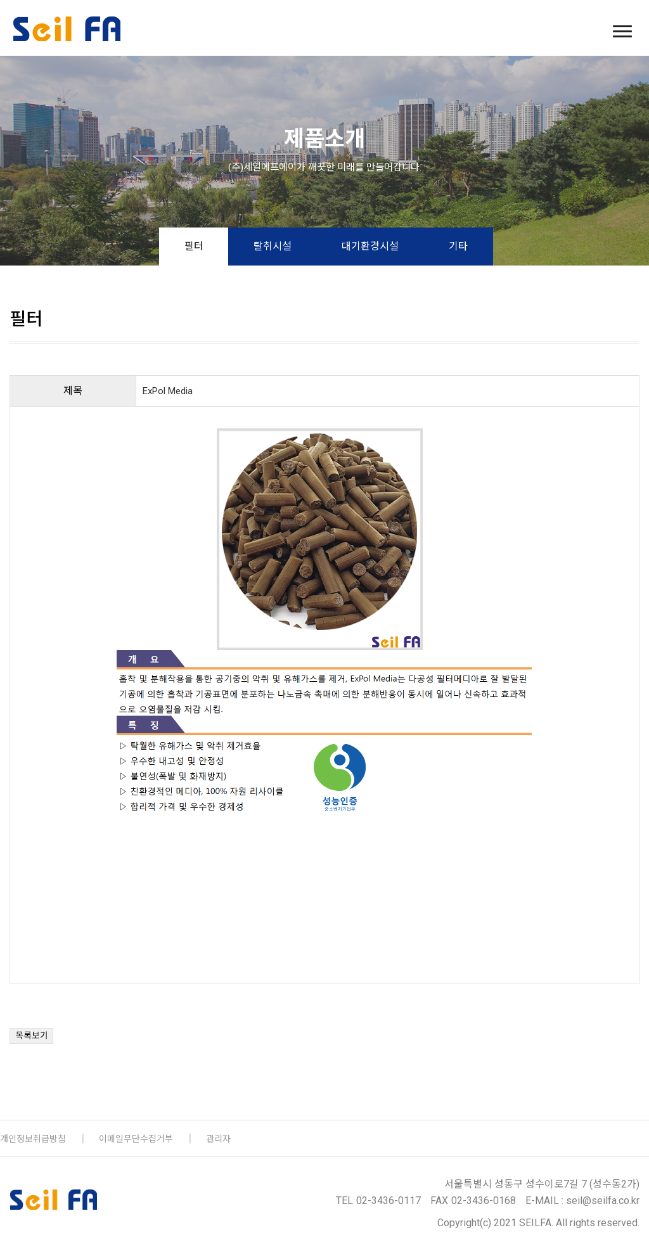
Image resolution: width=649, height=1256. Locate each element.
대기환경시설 (370, 246)
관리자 (218, 1139)
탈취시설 (273, 246)
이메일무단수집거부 (136, 1139)
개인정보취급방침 (33, 1139)
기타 (458, 246)
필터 (193, 246)
